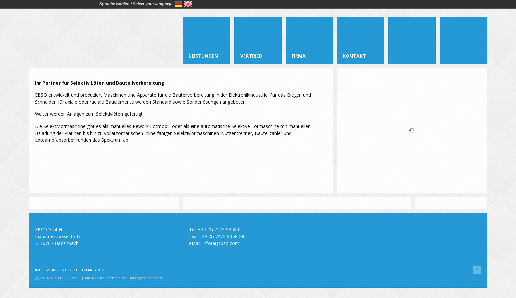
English (188, 4)
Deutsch (179, 4)
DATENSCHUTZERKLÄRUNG (83, 269)
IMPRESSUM (45, 269)
